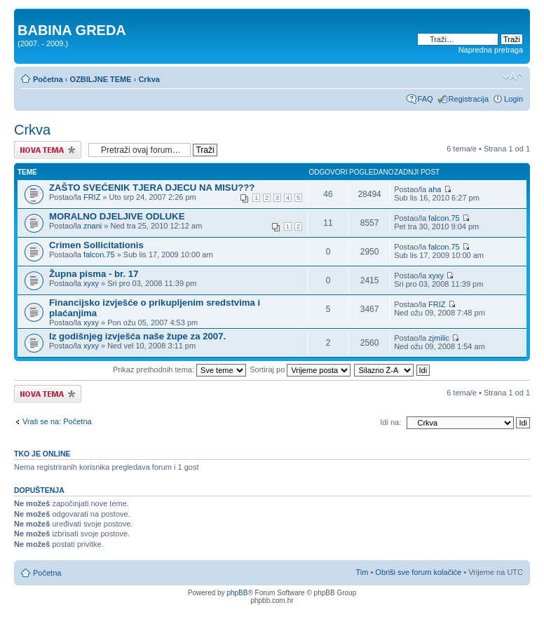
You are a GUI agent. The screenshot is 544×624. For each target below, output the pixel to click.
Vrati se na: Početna (57, 421)
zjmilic (438, 338)
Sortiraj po (300, 369)
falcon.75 (444, 218)
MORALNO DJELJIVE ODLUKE (116, 216)
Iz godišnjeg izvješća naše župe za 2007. (137, 336)
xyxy (91, 283)
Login (513, 99)
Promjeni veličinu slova (513, 76)
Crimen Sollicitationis (96, 245)
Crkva (149, 79)
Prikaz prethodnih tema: (179, 369)
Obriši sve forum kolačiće (418, 572)
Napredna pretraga (490, 50)
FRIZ (91, 197)
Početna (48, 79)
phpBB (236, 593)
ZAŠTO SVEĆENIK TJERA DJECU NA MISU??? (151, 187)
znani (92, 226)
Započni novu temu (47, 149)
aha (434, 189)
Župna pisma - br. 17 (94, 274)
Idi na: (390, 422)
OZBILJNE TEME (101, 79)
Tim (361, 572)
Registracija (469, 99)
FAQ (425, 99)
